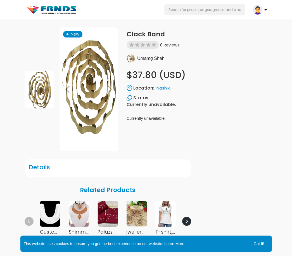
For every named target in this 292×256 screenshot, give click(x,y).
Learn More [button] (174, 243)
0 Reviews (170, 45)
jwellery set (139, 232)
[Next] (186, 221)
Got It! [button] (258, 243)
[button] (204, 9)
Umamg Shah (151, 58)
